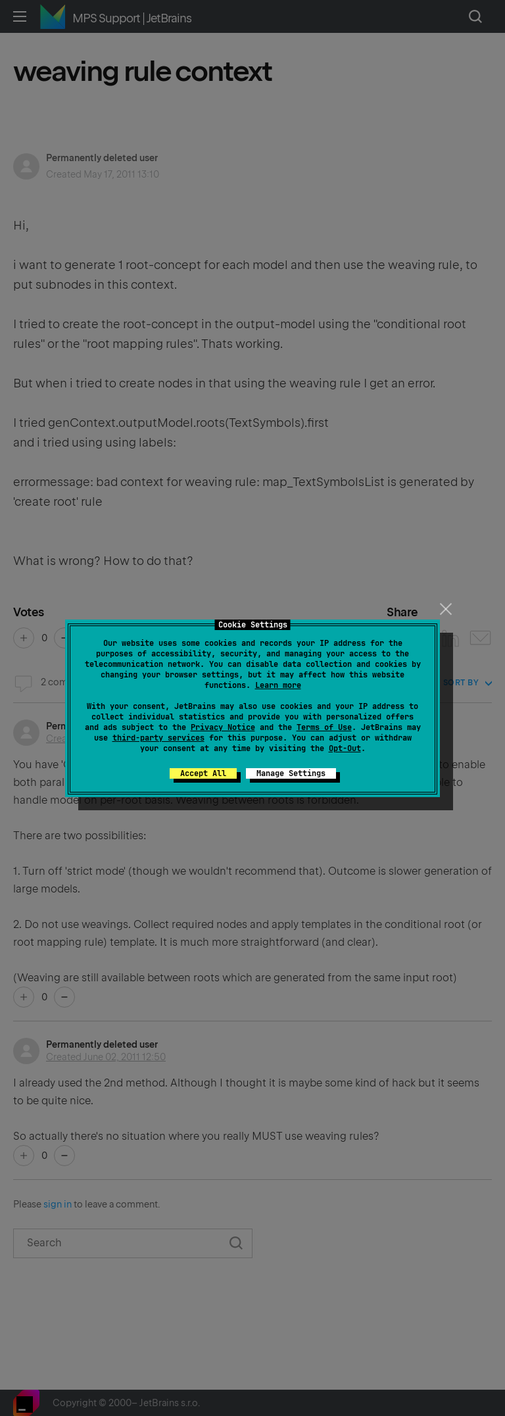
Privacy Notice (223, 727)
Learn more (278, 685)
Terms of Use (324, 727)
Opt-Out (345, 748)
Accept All (203, 773)
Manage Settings (290, 773)
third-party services (158, 738)
